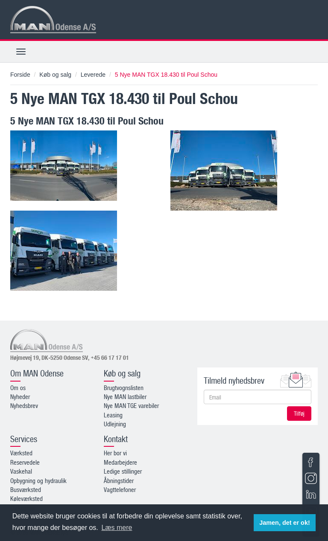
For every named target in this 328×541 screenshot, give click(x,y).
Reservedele (25, 462)
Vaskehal (21, 471)
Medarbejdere (120, 462)
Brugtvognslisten (124, 387)
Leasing (113, 415)
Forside (20, 74)
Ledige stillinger (123, 471)
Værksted (21, 452)
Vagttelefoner (120, 489)
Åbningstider (119, 480)
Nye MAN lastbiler (125, 396)
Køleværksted (26, 498)
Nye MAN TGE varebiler (131, 405)
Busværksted (25, 489)
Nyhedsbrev (24, 405)
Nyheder (20, 396)
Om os (18, 387)
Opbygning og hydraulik (38, 480)
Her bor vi (115, 452)
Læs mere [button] (116, 527)
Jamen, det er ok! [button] (284, 522)
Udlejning (115, 423)
